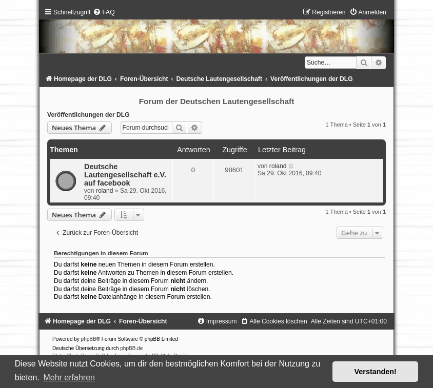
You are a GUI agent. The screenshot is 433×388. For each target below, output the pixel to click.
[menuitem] (103, 12)
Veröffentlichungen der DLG (88, 114)
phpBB (88, 339)
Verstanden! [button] (376, 371)
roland (104, 190)
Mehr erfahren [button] (69, 377)
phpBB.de (131, 348)
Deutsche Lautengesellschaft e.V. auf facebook (125, 174)
